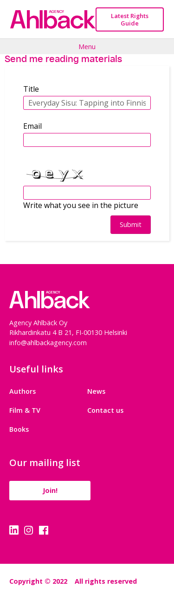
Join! (50, 490)
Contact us (105, 410)
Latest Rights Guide (129, 19)
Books (19, 429)
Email (32, 126)
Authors (22, 391)
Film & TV (24, 410)
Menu (87, 46)
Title (31, 89)
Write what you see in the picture (80, 205)
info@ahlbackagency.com (48, 342)
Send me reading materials (63, 58)
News (96, 391)
